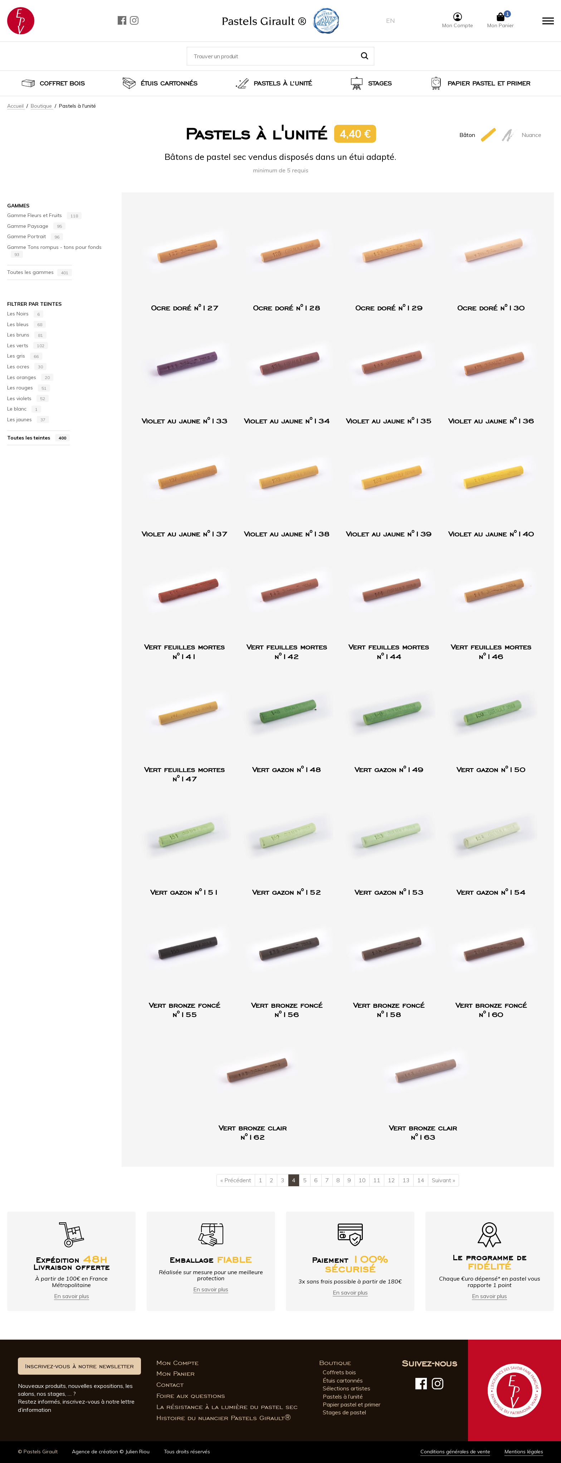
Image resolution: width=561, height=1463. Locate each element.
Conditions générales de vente (455, 1451)
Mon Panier (175, 1373)
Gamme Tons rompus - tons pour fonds (54, 251)
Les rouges (28, 388)
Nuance (521, 135)
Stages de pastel (344, 1412)
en (390, 20)
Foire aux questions (190, 1395)
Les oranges (30, 377)
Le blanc (24, 409)
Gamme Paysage (36, 226)
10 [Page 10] (362, 1180)
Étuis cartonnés (169, 83)
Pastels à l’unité (283, 83)
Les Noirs (25, 314)
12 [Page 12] (391, 1180)
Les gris (24, 356)
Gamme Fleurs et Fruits (44, 215)
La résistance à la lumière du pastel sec (227, 1407)
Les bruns (27, 335)
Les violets (28, 398)
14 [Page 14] (420, 1180)
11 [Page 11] (376, 1180)
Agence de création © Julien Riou (111, 1451)
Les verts (27, 345)
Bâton (478, 135)
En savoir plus (71, 1296)
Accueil (16, 106)
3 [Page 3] (282, 1180)
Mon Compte (177, 1363)
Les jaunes (28, 419)
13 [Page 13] (406, 1180)
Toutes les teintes (38, 437)
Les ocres (27, 366)
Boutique (42, 106)
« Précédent (235, 1180)
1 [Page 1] (260, 1180)
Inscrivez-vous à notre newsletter (79, 1366)
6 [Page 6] (316, 1180)
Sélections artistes (346, 1388)
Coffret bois (62, 83)
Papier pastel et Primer (489, 83)
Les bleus (26, 324)
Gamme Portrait (35, 236)
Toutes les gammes (39, 272)
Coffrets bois (339, 1372)
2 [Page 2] (271, 1180)
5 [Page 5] (305, 1180)
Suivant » (443, 1180)
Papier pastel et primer (351, 1404)
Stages (380, 83)
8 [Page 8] (338, 1180)
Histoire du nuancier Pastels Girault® (223, 1418)
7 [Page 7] (327, 1180)
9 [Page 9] (349, 1180)
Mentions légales (523, 1451)
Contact (170, 1384)
